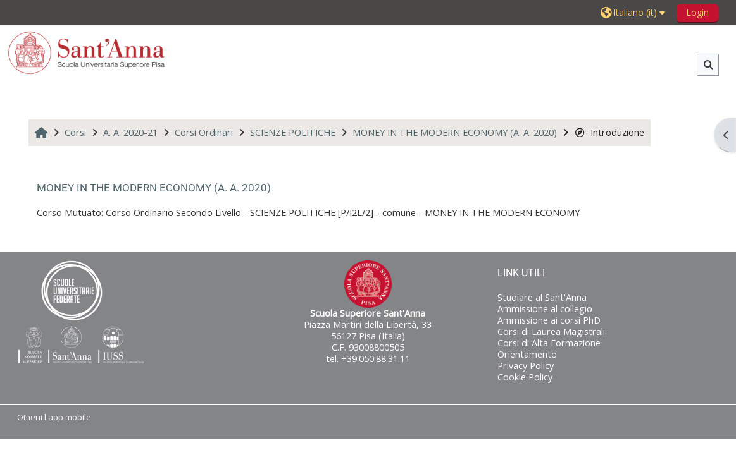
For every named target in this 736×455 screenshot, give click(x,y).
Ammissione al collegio (544, 309)
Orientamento (527, 354)
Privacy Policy (525, 366)
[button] (634, 12)
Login (697, 12)
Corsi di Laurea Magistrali (551, 331)
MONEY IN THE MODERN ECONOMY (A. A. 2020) (154, 187)
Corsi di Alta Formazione (549, 343)
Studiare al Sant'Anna (542, 297)
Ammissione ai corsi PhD (549, 320)
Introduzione (609, 132)
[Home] (87, 52)
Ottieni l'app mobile (54, 417)
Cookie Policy (524, 377)
